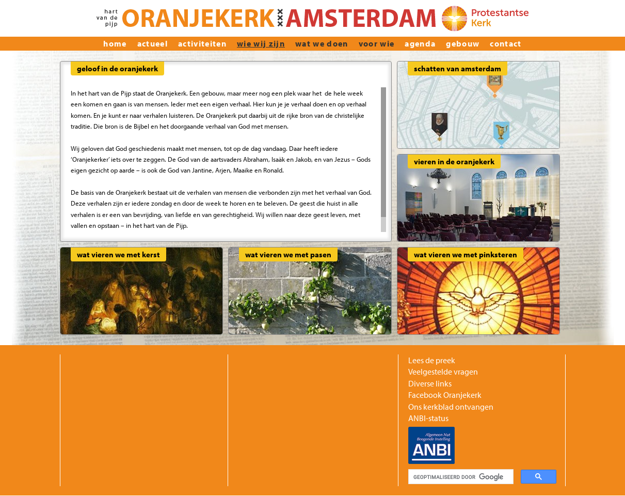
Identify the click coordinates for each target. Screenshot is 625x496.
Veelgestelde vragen (443, 371)
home (114, 43)
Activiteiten (202, 43)
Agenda (420, 43)
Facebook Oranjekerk (445, 395)
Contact (505, 43)
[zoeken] (459, 477)
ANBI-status (428, 418)
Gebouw (462, 43)
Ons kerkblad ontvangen (450, 406)
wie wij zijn (261, 43)
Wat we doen (321, 43)
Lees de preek (431, 360)
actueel (152, 43)
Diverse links (430, 383)
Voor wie (377, 43)
